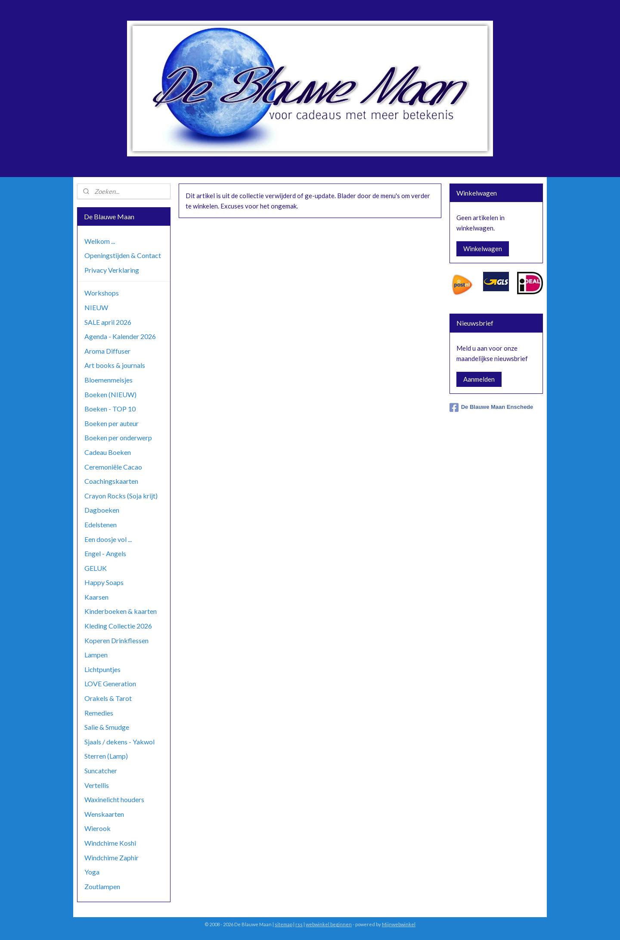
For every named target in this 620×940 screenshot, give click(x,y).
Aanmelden (479, 379)
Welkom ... (99, 241)
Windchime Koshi (110, 843)
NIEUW (96, 307)
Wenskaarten (104, 814)
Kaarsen (96, 597)
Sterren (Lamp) (106, 756)
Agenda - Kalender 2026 (120, 336)
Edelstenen (100, 524)
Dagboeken (101, 510)
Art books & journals (114, 365)
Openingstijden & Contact (122, 255)
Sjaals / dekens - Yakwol (119, 742)
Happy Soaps (104, 582)
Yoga (91, 872)
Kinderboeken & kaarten (120, 611)
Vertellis (96, 785)
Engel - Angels (105, 553)
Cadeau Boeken (107, 452)
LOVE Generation (110, 683)
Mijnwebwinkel (398, 924)
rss (299, 924)
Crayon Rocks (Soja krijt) (121, 496)
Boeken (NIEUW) (110, 394)
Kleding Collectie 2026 (118, 626)
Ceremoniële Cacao (113, 467)
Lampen (96, 655)
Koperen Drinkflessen (116, 640)
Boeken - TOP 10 (110, 409)
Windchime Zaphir (111, 857)
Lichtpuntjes (102, 669)
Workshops (101, 293)
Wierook (97, 828)
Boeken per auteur (111, 423)
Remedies (98, 713)
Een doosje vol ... (108, 539)
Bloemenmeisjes (108, 380)
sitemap (283, 924)
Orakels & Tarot (108, 698)
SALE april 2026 (107, 322)
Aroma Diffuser (107, 351)
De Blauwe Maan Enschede (491, 407)
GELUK (95, 568)
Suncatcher (100, 770)
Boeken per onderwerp (118, 437)
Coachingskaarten (111, 481)
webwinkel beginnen (329, 924)
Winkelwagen (482, 248)
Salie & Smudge (106, 727)
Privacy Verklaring (111, 270)
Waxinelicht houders (114, 799)
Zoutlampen (102, 886)
